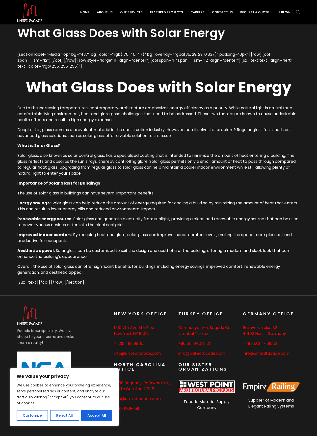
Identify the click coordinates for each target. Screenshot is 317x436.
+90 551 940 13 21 (194, 343)
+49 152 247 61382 (260, 343)
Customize (32, 415)
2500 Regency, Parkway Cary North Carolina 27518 (142, 386)
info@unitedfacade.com (137, 353)
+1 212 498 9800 (128, 343)
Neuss (260, 333)
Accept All (96, 415)
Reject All (64, 415)
